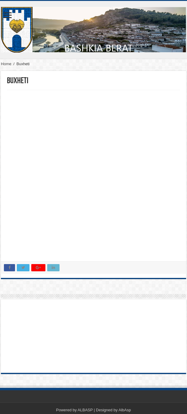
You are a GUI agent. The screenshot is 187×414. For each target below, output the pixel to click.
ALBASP (85, 410)
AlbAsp (124, 410)
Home (6, 64)
